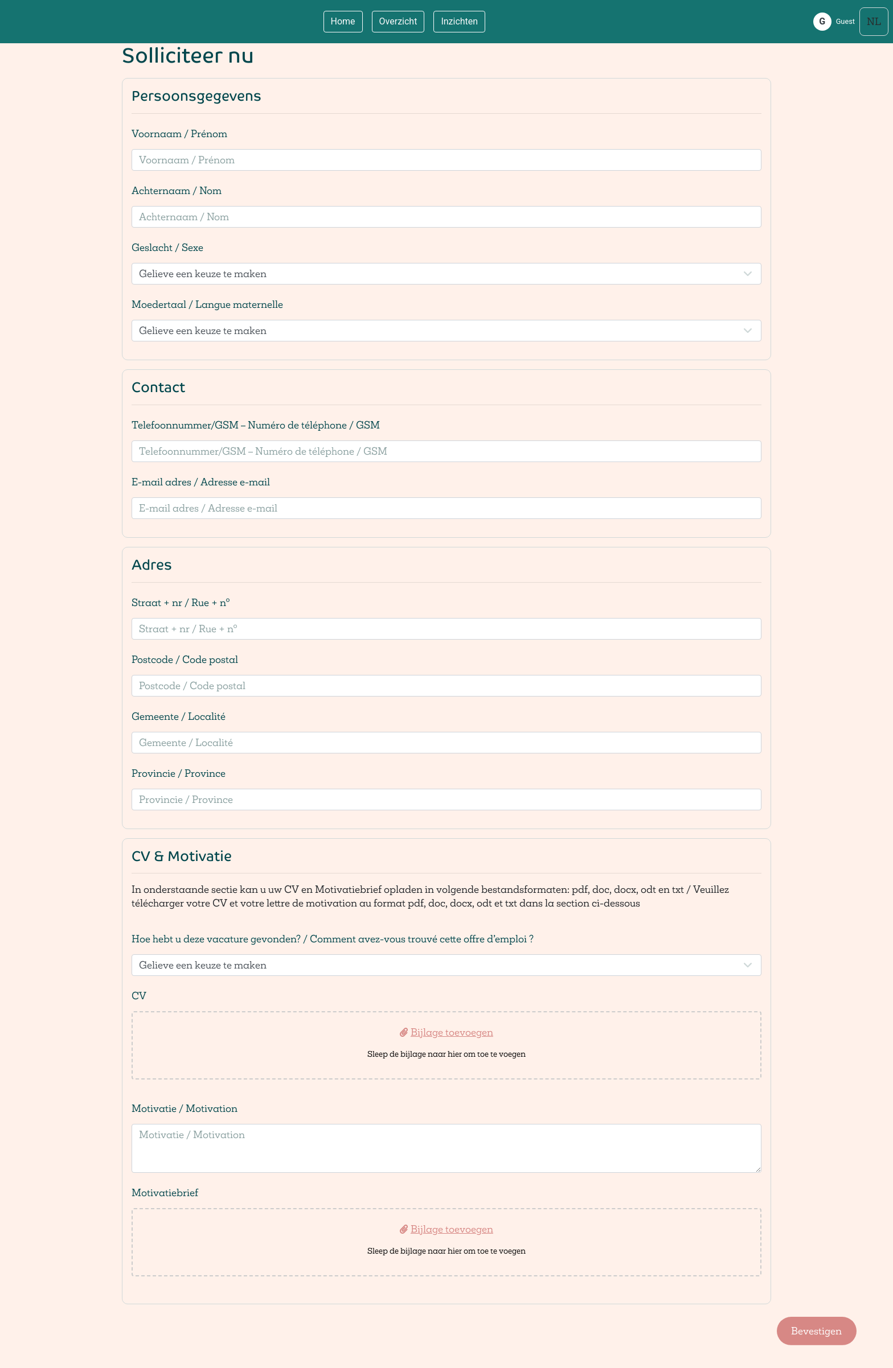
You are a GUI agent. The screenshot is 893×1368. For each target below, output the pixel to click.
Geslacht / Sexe (167, 247)
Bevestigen (816, 1331)
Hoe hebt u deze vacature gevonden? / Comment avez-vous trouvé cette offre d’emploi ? (333, 939)
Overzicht (398, 21)
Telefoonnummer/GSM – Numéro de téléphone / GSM (256, 425)
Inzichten (459, 21)
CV (139, 996)
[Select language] (873, 21)
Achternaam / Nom (177, 190)
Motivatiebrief (165, 1192)
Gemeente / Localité (179, 716)
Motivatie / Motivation (184, 1108)
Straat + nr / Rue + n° (181, 602)
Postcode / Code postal (185, 659)
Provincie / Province (179, 773)
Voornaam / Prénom (179, 133)
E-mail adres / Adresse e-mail (201, 482)
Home (343, 21)
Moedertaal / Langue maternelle (207, 304)
